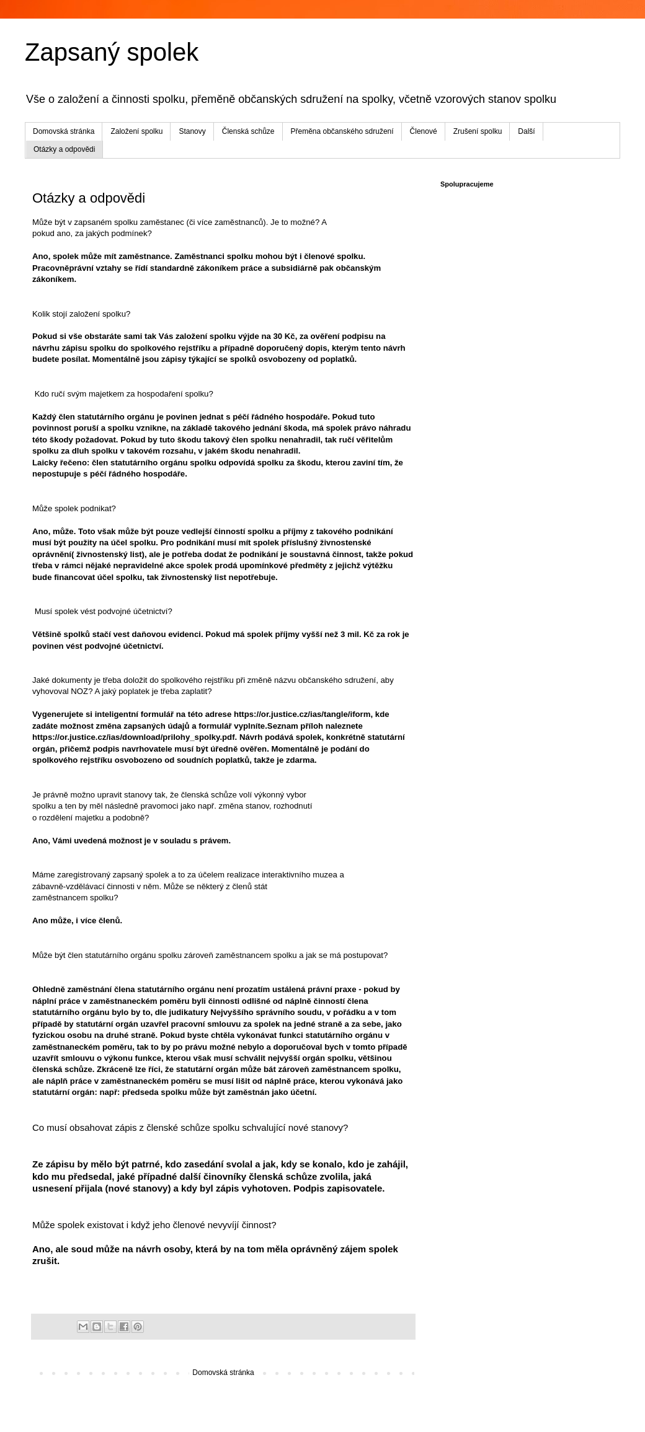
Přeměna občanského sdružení (342, 131)
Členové (423, 131)
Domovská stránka (63, 131)
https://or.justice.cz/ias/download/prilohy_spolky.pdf (133, 737)
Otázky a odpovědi (64, 149)
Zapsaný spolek (111, 52)
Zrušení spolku (477, 131)
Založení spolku (136, 131)
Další (526, 131)
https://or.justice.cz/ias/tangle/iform (302, 714)
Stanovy (192, 131)
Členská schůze (248, 131)
